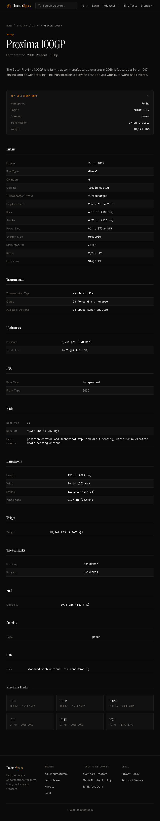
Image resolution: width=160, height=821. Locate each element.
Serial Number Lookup (97, 780)
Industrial (109, 5)
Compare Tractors (95, 774)
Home (9, 25)
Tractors (22, 25)
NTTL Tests (130, 5)
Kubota (49, 786)
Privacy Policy (131, 774)
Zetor (35, 25)
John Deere (52, 780)
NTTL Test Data (93, 786)
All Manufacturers (56, 774)
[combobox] (56, 5)
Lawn (95, 5)
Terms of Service (132, 780)
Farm (85, 5)
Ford (48, 793)
